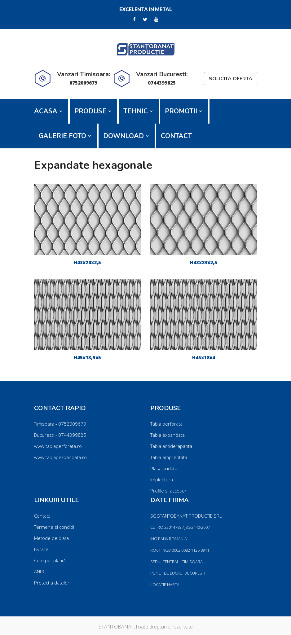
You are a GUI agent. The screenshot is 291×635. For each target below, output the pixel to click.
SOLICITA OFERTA (230, 78)
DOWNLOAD (123, 136)
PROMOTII (181, 111)
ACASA (45, 111)
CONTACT (176, 136)
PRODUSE (90, 111)
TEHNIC (135, 111)
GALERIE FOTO (62, 136)
